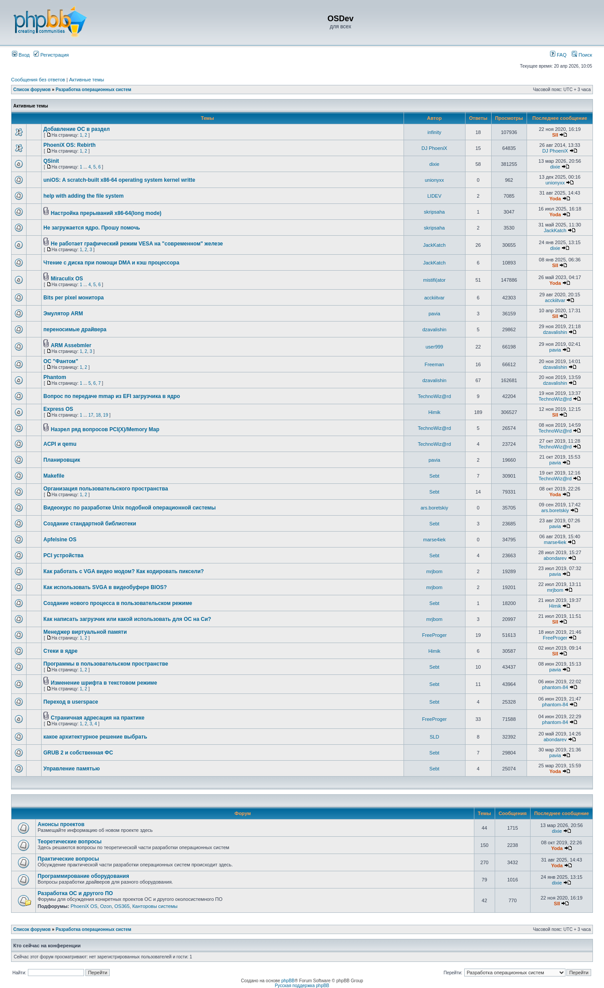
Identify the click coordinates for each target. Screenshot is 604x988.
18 (98, 415)
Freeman (434, 364)
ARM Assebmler (71, 345)
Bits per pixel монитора (73, 298)
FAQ (558, 54)
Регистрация (51, 54)
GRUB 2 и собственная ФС (78, 753)
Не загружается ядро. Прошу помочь (91, 228)
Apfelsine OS (60, 539)
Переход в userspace (70, 702)
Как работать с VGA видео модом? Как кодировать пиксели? (123, 571)
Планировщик (61, 460)
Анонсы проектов (61, 824)
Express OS (58, 409)
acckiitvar (434, 297)
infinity (434, 132)
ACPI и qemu (60, 444)
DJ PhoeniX (434, 148)
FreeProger (434, 635)
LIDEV (434, 196)
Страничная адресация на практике (98, 718)
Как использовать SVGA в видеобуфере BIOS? (105, 587)
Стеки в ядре (60, 651)
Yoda (555, 198)
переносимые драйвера (74, 329)
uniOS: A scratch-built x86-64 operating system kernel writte (119, 180)
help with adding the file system (83, 196)
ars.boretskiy (434, 507)
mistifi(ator (434, 280)
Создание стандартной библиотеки (89, 524)
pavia (434, 313)
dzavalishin (434, 329)
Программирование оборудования (83, 876)
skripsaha (434, 211)
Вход (21, 54)
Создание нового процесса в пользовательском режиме (117, 603)
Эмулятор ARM (63, 313)
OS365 (122, 906)
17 (90, 415)
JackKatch (555, 230)
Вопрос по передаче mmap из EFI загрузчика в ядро (111, 396)
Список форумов (32, 89)
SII (555, 135)
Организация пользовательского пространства (105, 489)
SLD (434, 736)
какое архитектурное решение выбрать (95, 737)
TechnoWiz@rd (434, 396)
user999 (434, 346)
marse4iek (434, 539)
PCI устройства (63, 555)
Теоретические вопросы (70, 842)
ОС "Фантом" (60, 361)
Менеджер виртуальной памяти (85, 632)
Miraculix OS (67, 279)
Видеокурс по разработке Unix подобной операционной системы (129, 508)
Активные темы (86, 79)
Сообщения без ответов (38, 79)
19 (105, 415)
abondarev (554, 558)
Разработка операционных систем (93, 89)
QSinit (51, 161)
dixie (434, 164)
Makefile (53, 476)
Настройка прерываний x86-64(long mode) (106, 213)
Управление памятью (71, 769)
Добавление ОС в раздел (76, 129)
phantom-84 (555, 687)
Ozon (106, 906)
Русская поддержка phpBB (302, 985)
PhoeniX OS (83, 906)
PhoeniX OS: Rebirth (69, 145)
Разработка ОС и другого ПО (75, 893)
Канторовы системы (154, 906)
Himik (434, 412)
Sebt (434, 476)
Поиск (582, 54)
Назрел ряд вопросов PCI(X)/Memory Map (105, 429)
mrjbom (434, 571)
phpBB (288, 980)
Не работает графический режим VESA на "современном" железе (137, 244)
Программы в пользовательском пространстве (105, 664)
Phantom (54, 377)
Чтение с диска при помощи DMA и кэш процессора (111, 263)
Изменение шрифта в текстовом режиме (104, 683)
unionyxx (434, 180)
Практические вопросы (68, 859)
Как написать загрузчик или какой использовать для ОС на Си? (127, 619)
